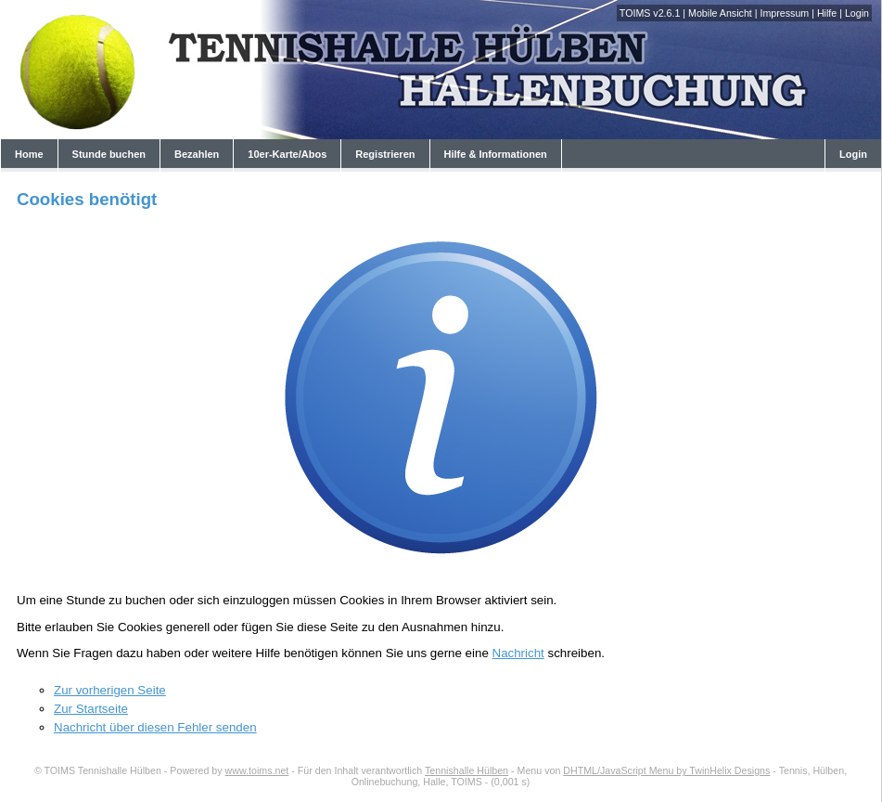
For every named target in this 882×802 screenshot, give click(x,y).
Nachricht (518, 653)
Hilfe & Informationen (495, 154)
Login (857, 13)
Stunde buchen (109, 154)
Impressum (784, 13)
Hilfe (827, 13)
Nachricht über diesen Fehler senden (155, 727)
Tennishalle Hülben (466, 770)
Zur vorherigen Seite (110, 690)
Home (29, 154)
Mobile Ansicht (720, 13)
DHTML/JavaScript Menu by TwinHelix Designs (666, 770)
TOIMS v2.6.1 (650, 13)
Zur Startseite (91, 709)
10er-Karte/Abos (287, 154)
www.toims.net (257, 770)
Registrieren (385, 154)
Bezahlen (196, 154)
